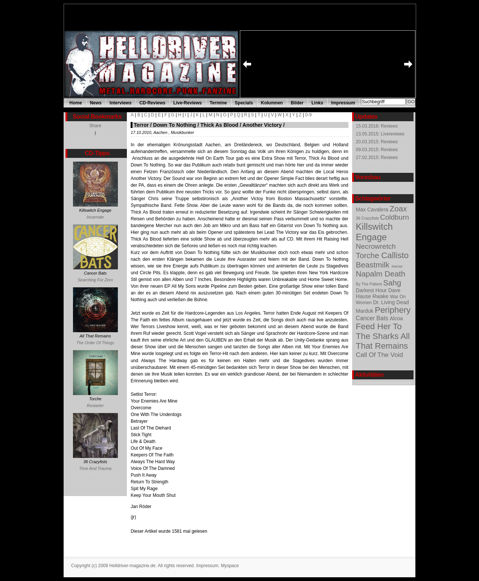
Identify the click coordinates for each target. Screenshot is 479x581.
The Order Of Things (95, 342)
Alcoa (396, 318)
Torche (368, 255)
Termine (218, 103)
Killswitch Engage (374, 231)
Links (317, 103)
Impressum (343, 103)
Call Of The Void (379, 354)
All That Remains (383, 341)
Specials (244, 103)
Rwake (381, 296)
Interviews (121, 103)
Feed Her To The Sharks (379, 331)
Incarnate (95, 217)
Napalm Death (380, 273)
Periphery (393, 310)
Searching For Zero (95, 280)
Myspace (230, 565)
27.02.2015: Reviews (377, 157)
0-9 (308, 114)
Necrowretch (376, 246)
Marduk (365, 311)
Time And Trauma (95, 468)
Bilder (297, 103)
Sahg (392, 282)
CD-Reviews (152, 103)
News (95, 103)
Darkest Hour (372, 290)
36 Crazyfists (368, 218)
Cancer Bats (373, 318)
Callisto (395, 255)
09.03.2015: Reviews (377, 149)
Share (95, 125)
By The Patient (369, 284)
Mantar (397, 266)
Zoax (398, 208)
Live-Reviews (187, 103)
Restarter (95, 405)
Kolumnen (272, 103)
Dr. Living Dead (391, 302)
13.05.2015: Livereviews (380, 134)
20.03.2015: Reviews (377, 141)
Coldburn (394, 217)
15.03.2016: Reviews (377, 126)
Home (76, 103)
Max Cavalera (373, 209)
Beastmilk (373, 264)
